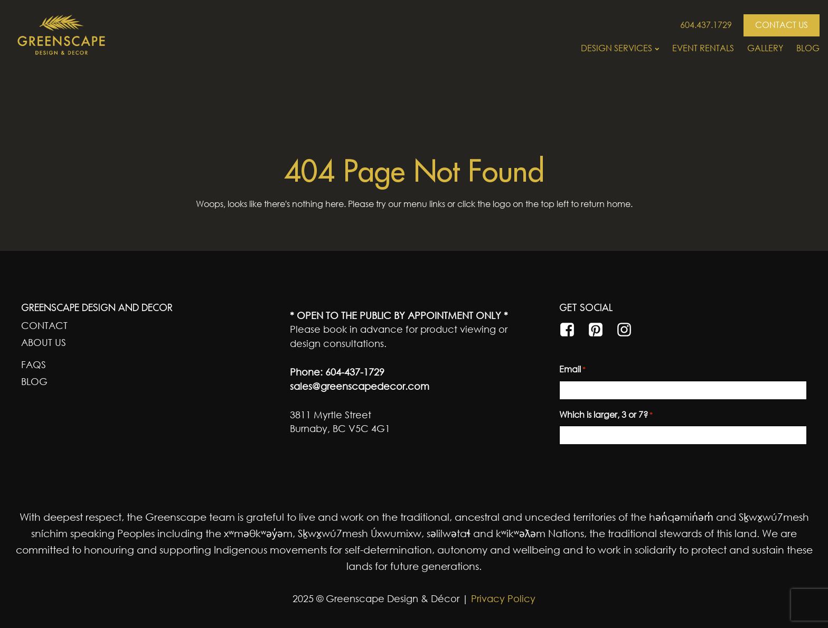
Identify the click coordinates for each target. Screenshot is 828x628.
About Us (43, 342)
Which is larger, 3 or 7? (606, 415)
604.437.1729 (706, 25)
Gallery (765, 48)
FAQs (33, 364)
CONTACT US (781, 25)
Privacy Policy (501, 598)
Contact (44, 325)
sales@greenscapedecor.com (359, 386)
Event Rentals (703, 48)
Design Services (620, 48)
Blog (808, 48)
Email (572, 370)
